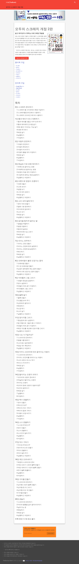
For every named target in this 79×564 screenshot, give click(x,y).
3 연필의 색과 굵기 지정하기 (26, 286)
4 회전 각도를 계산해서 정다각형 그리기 (31, 328)
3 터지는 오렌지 (22, 383)
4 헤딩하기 (20, 510)
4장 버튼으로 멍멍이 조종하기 (27, 181)
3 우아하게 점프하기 (24, 209)
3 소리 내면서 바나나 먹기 (26, 360)
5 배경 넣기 (21, 132)
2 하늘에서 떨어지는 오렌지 (26, 380)
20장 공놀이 (20, 499)
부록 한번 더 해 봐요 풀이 (25, 519)
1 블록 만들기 (21, 298)
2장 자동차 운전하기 (23, 141)
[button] (18, 15)
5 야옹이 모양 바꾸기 (24, 413)
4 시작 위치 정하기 (23, 192)
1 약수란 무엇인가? (23, 445)
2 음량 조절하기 (22, 226)
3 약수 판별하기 (22, 450)
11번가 (17, 74)
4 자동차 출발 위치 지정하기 (26, 152)
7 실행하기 (20, 393)
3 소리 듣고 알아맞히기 (25, 343)
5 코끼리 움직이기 (23, 388)
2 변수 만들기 (21, 428)
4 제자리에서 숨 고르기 (25, 232)
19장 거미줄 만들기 (22, 479)
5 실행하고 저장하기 (24, 177)
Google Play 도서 (20, 86)
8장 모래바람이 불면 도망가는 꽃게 (29, 261)
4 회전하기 (20, 306)
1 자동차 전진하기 (23, 144)
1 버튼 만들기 (21, 184)
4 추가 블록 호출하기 (24, 470)
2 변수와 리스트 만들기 (25, 448)
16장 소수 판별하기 (22, 422)
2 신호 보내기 (21, 187)
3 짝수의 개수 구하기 (24, 408)
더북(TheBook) (11, 2)
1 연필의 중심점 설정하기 (25, 281)
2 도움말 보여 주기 (23, 300)
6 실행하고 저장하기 (24, 197)
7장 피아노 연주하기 (23, 241)
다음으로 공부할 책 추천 (21, 58)
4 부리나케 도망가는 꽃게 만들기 (28, 271)
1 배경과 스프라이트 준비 (25, 462)
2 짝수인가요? (22, 405)
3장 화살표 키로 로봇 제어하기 (27, 164)
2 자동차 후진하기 (23, 147)
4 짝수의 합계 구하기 (24, 411)
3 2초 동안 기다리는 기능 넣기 (27, 127)
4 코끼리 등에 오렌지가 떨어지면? (28, 385)
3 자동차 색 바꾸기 (23, 150)
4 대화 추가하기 (22, 130)
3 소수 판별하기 (22, 430)
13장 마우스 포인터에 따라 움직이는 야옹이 (32, 352)
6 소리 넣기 (21, 311)
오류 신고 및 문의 (19, 560)
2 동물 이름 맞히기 (23, 340)
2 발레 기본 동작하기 (24, 206)
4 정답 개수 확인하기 (24, 346)
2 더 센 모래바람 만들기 (25, 266)
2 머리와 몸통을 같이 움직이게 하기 (29, 505)
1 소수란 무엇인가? (23, 425)
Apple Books (19, 88)
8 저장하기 (20, 396)
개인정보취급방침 (37, 560)
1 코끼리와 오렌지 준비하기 (26, 377)
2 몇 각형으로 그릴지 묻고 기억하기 (29, 323)
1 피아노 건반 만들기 (24, 244)
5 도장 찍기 (21, 308)
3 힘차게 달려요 (22, 229)
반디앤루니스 (19, 71)
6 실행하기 (20, 135)
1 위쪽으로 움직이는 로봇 (25, 167)
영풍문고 (18, 76)
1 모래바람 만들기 (23, 263)
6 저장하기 (20, 439)
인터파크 (18, 72)
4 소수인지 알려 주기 (24, 433)
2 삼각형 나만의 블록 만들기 (26, 485)
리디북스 (18, 93)
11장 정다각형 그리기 (23, 318)
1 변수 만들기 (21, 402)
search (75, 2)
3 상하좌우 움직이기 (24, 303)
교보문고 (18, 69)
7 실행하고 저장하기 (24, 314)
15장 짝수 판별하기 (22, 400)
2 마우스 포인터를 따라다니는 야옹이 (30, 357)
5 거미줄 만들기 (22, 493)
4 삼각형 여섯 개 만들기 (25, 490)
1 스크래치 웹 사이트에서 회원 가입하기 (31, 110)
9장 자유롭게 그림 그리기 (25, 278)
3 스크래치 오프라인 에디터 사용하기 (30, 115)
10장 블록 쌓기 (21, 295)
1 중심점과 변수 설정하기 (25, 320)
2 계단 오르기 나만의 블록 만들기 (28, 465)
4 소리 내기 (21, 212)
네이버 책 (18, 78)
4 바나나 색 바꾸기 (23, 363)
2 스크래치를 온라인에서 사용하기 (29, 112)
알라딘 (17, 67)
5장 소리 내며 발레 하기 (24, 201)
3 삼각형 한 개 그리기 (24, 487)
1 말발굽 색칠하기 (23, 224)
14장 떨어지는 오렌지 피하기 (26, 375)
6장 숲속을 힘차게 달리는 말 (26, 221)
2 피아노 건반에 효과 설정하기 (27, 246)
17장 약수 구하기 (22, 442)
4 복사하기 (20, 252)
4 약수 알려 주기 (22, 453)
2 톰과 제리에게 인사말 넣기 (26, 124)
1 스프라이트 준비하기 (24, 337)
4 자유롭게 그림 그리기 (25, 289)
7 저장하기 (20, 138)
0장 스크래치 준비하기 (24, 107)
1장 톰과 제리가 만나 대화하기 (27, 119)
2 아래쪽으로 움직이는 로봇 (26, 169)
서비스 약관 (29, 560)
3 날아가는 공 (21, 507)
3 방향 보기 (21, 189)
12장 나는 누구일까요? (24, 335)
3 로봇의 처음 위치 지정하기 (26, 172)
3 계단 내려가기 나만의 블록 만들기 (29, 467)
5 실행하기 (20, 436)
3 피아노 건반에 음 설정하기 (26, 249)
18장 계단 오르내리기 (23, 459)
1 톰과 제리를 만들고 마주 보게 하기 (29, 122)
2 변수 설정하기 (22, 283)
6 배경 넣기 (21, 391)
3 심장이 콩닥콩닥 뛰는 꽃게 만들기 (29, 269)
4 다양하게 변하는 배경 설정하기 (28, 175)
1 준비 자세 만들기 (23, 204)
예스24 (17, 65)
